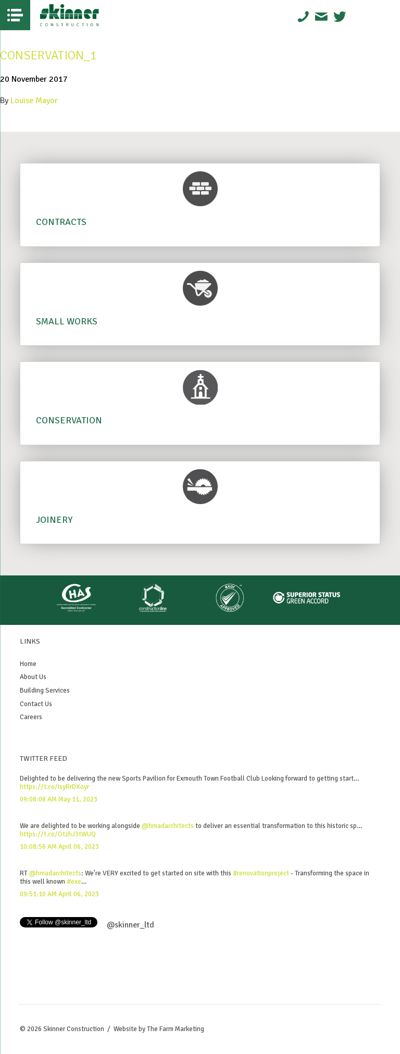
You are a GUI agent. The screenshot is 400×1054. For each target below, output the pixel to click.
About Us (33, 677)
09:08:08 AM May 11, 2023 (58, 799)
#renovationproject (261, 873)
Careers (31, 717)
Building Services (45, 690)
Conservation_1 (48, 55)
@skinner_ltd (130, 925)
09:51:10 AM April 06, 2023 (59, 894)
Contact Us (36, 704)
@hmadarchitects (168, 826)
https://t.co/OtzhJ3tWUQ (58, 834)
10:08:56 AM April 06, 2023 (59, 847)
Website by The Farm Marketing (159, 1029)
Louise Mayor (34, 100)
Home (28, 664)
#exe (74, 881)
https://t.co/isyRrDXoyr (54, 787)
